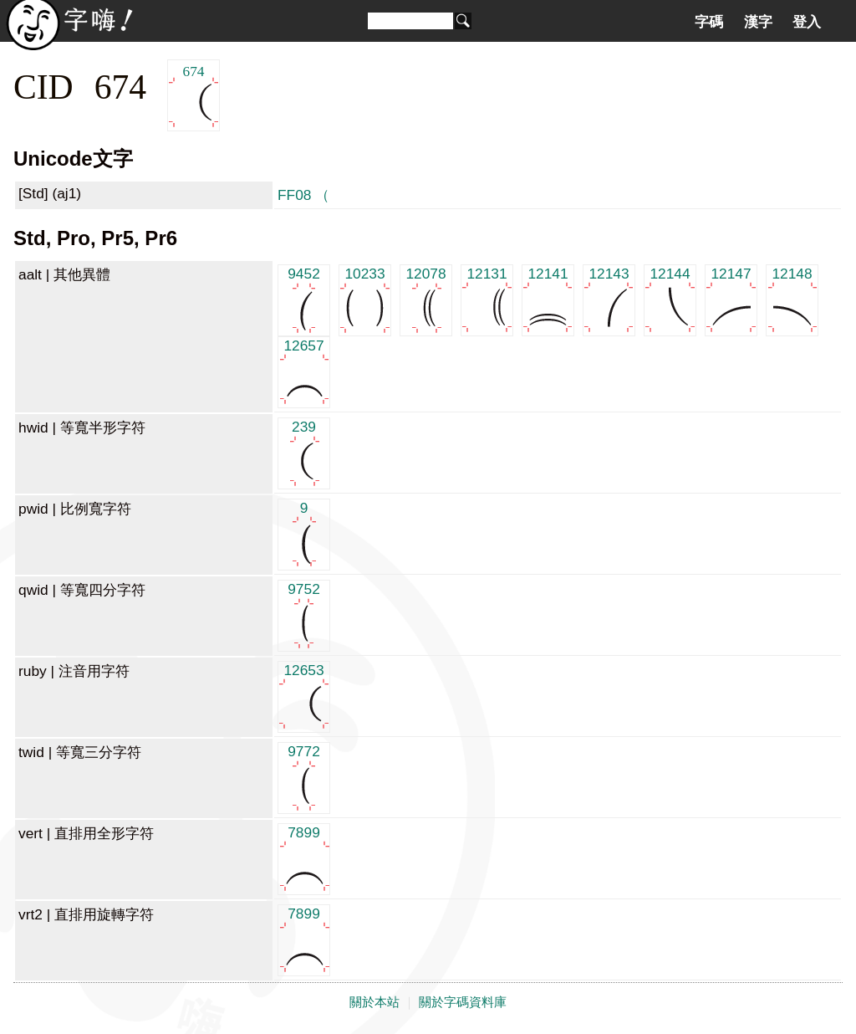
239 (303, 452)
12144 (670, 299)
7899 (303, 858)
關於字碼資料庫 (463, 1002)
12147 (731, 299)
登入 (806, 21)
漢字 (758, 21)
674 (193, 96)
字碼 (709, 21)
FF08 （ (303, 195)
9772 (303, 777)
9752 (303, 614)
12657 (303, 371)
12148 (792, 299)
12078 (425, 299)
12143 (608, 299)
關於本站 (374, 1002)
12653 (303, 695)
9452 (303, 299)
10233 (364, 299)
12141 (547, 299)
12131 (486, 299)
